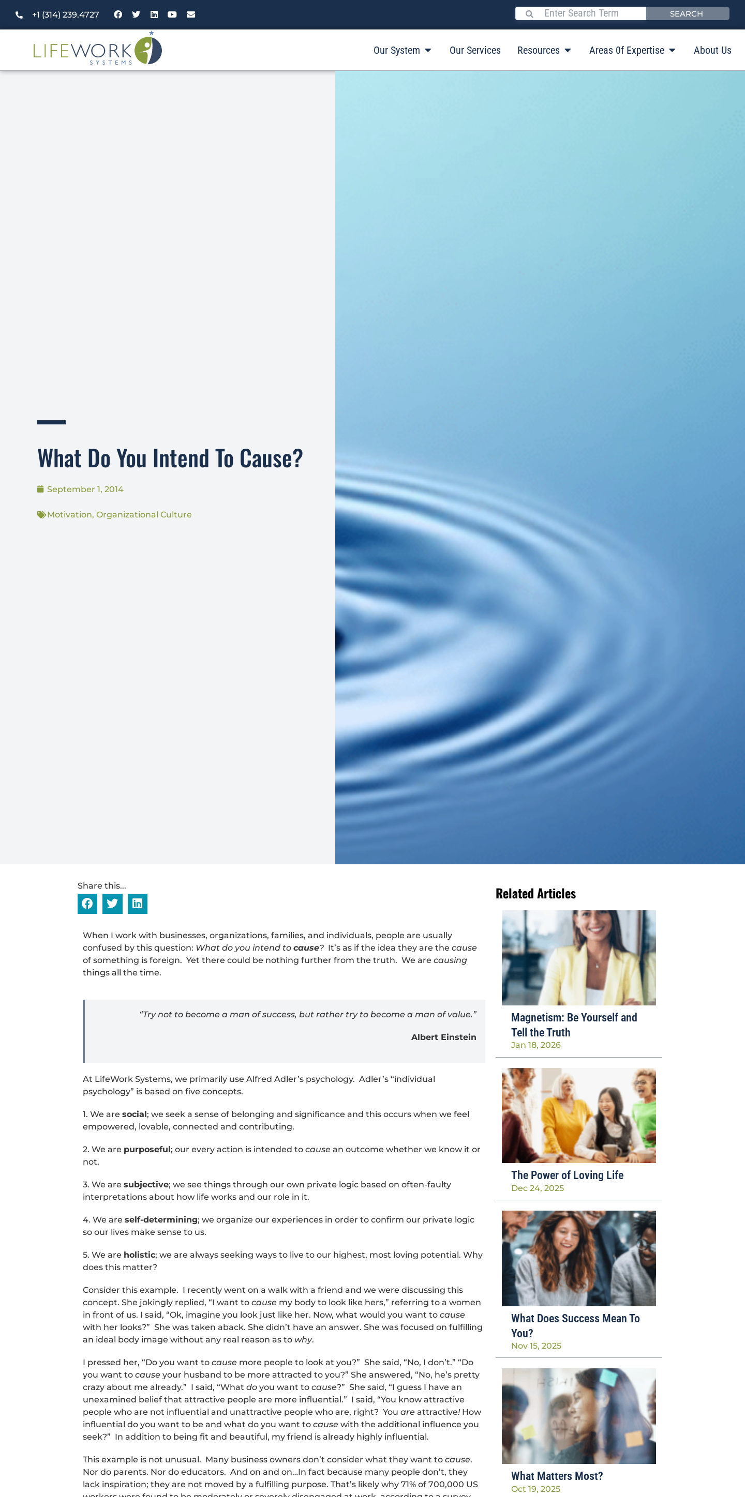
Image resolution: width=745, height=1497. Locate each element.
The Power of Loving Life (567, 1175)
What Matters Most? (557, 1476)
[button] (87, 903)
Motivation (69, 515)
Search (687, 13)
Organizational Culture (144, 515)
